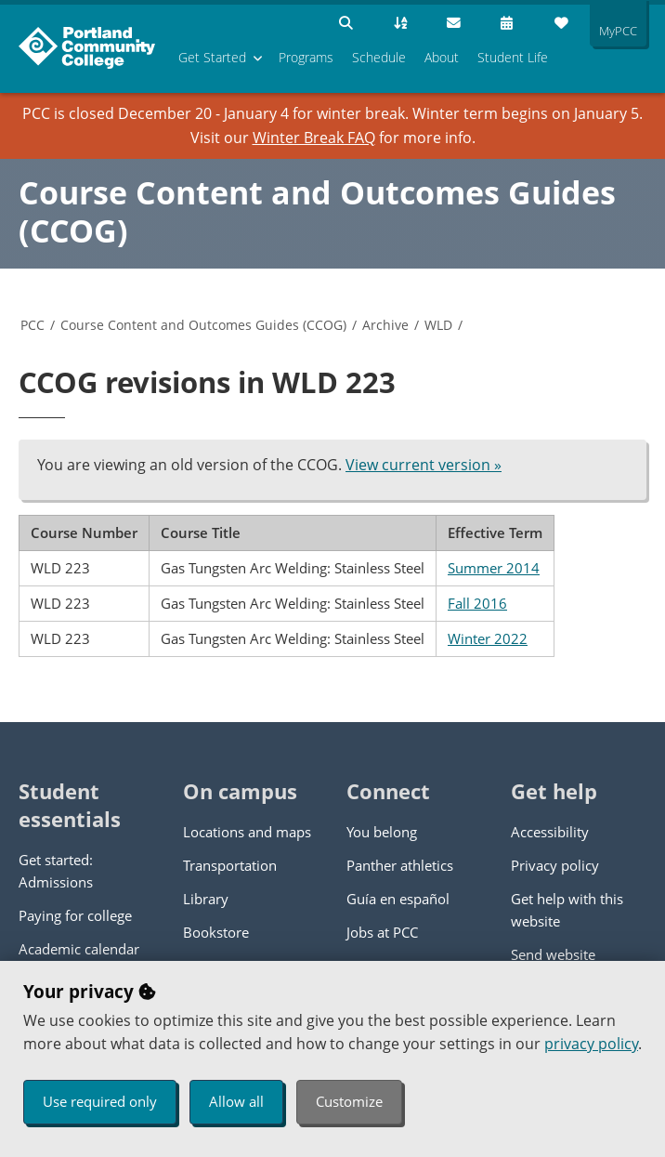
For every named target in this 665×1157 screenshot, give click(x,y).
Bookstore (216, 932)
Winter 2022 (488, 638)
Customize (349, 1101)
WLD (438, 325)
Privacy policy (555, 865)
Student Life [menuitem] (512, 57)
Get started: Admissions (56, 870)
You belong (381, 831)
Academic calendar (79, 949)
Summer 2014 (494, 568)
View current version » (424, 464)
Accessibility (550, 831)
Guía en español (398, 898)
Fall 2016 (477, 603)
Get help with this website (567, 909)
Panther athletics (399, 865)
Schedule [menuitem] (379, 57)
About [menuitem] (441, 57)
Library (205, 898)
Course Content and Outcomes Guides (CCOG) (317, 211)
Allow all (236, 1101)
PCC (32, 325)
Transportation (230, 865)
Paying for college (75, 915)
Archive (385, 325)
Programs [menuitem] (306, 57)
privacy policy (591, 1043)
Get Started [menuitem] (212, 57)
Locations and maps (247, 831)
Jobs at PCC (382, 932)
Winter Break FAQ (314, 137)
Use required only (100, 1101)
